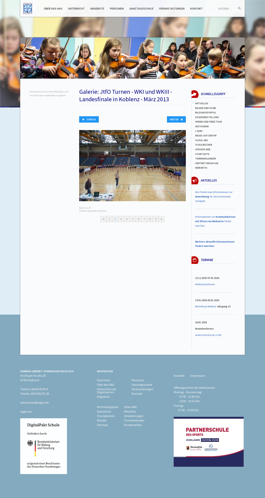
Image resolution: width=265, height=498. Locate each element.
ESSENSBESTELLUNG (207, 117)
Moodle (101, 420)
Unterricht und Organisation (106, 390)
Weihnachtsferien (205, 284)
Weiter (176, 119)
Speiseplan (104, 411)
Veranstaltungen (172, 8)
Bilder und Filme (205, 108)
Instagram (202, 126)
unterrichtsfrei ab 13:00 (208, 335)
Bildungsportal (205, 112)
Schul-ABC (130, 407)
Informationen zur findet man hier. (215, 221)
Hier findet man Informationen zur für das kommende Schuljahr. (214, 196)
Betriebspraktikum (205, 306)
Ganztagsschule (141, 8)
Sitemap (102, 425)
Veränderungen (133, 416)
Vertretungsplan (206, 163)
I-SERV (199, 131)
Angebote (97, 8)
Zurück (89, 119)
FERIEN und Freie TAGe (208, 121)
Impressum (197, 375)
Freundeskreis (106, 416)
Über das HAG (53, 8)
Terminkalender (205, 158)
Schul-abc (201, 140)
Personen (117, 8)
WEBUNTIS (201, 167)
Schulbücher (203, 144)
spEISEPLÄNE (202, 149)
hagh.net (26, 411)
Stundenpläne (133, 425)
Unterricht (76, 8)
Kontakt (196, 8)
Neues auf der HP (206, 135)
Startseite (202, 154)
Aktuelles (201, 103)
